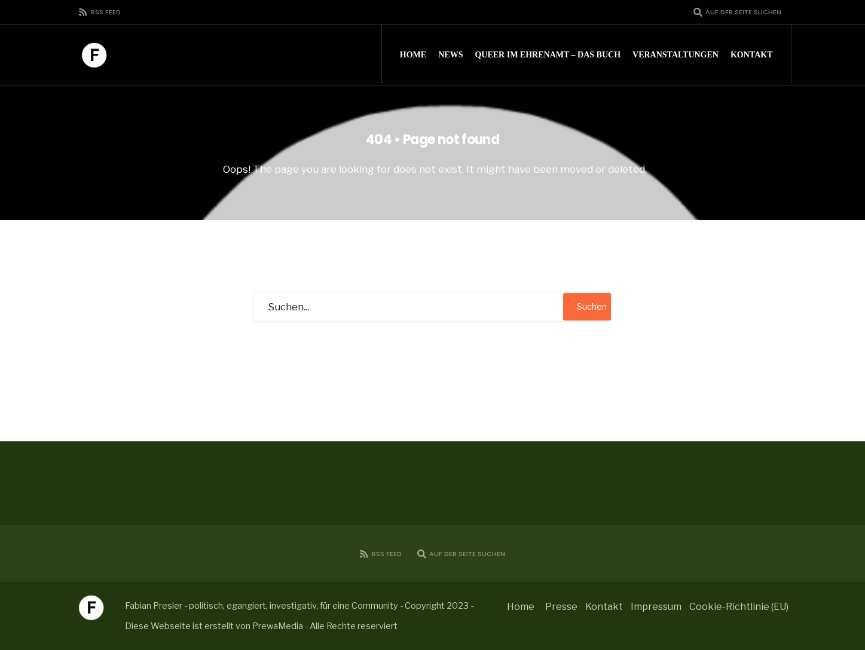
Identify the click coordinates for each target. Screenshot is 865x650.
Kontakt (751, 54)
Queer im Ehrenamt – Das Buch (548, 54)
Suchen (592, 306)
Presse (561, 606)
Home (413, 54)
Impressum (656, 606)
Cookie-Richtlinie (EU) (738, 606)
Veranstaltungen (675, 54)
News (450, 54)
